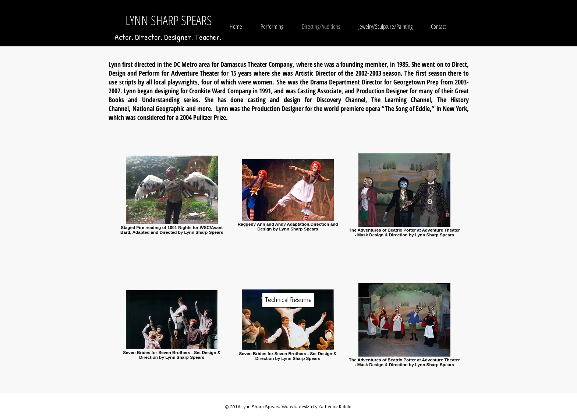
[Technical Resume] (288, 300)
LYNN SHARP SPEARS (168, 20)
